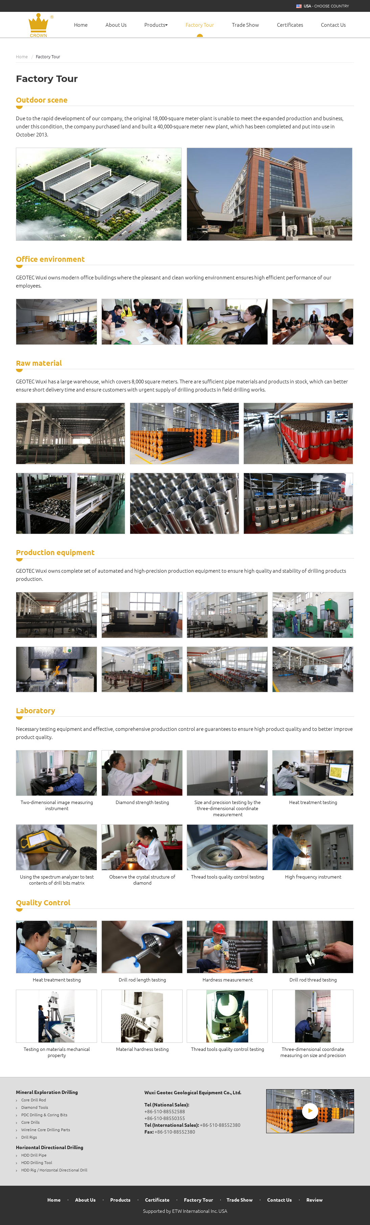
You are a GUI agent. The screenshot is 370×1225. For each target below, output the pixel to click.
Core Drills (30, 1122)
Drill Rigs (29, 1137)
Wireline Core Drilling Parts (45, 1129)
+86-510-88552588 (164, 1111)
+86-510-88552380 (220, 1125)
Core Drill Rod (33, 1100)
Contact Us (333, 25)
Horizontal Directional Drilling (49, 1147)
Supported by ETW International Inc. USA (185, 1211)
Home (81, 25)
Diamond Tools (34, 1107)
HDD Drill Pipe (34, 1155)
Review (314, 1200)
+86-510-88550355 (164, 1118)
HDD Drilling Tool (36, 1162)
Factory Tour (200, 25)
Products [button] (156, 25)
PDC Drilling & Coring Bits (44, 1115)
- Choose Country (326, 6)
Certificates (290, 25)
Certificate (157, 1200)
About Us (116, 25)
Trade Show (245, 25)
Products (120, 1200)
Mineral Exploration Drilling (47, 1092)
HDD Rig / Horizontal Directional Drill (54, 1170)
